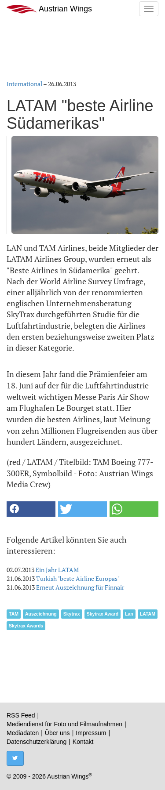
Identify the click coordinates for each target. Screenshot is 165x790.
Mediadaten (23, 732)
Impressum (91, 732)
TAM (13, 613)
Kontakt (83, 741)
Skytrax (71, 613)
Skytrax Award (102, 613)
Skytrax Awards (26, 625)
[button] (31, 509)
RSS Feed (21, 715)
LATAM (147, 613)
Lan (129, 613)
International (24, 84)
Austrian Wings (49, 9)
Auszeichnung (41, 613)
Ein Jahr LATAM (57, 569)
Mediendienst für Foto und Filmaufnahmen (64, 724)
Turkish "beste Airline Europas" (78, 578)
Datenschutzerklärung (36, 741)
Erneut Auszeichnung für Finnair (80, 587)
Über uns (57, 732)
